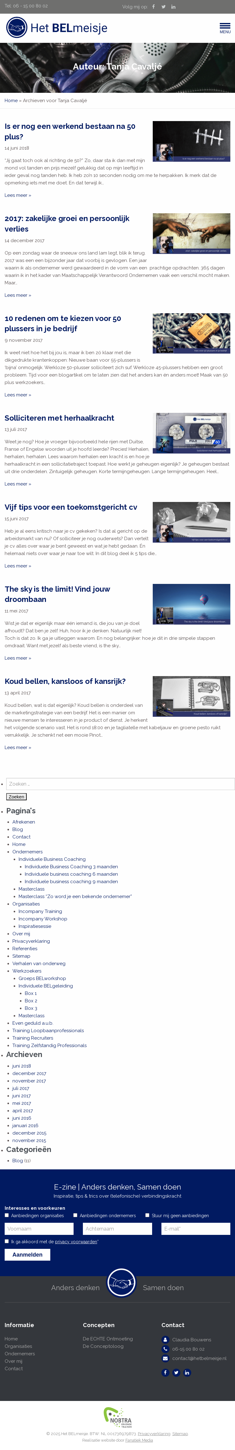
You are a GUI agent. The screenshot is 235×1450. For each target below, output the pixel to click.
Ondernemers (27, 852)
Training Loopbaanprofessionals (48, 1030)
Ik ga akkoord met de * (55, 1241)
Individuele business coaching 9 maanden (71, 881)
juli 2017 (20, 1088)
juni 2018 (21, 1066)
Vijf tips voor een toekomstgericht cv (71, 507)
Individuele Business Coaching (52, 859)
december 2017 (29, 1073)
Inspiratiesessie (35, 926)
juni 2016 (21, 1118)
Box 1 (31, 993)
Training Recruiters (32, 1038)
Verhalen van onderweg (39, 963)
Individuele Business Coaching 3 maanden (71, 867)
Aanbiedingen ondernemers (108, 1215)
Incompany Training (40, 911)
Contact (21, 837)
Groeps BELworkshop (42, 978)
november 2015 (29, 1140)
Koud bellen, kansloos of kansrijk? (65, 681)
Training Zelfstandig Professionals (49, 1045)
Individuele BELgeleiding (46, 986)
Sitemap (21, 956)
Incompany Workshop (43, 919)
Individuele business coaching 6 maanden (71, 874)
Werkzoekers (26, 971)
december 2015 (29, 1133)
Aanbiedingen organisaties (37, 1215)
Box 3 (31, 1008)
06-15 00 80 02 (188, 1349)
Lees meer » (18, 195)
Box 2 (31, 1001)
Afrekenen (23, 822)
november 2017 (29, 1081)
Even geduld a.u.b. (32, 1023)
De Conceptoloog (103, 1346)
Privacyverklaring (31, 941)
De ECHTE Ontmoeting (108, 1339)
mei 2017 (21, 1103)
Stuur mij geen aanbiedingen (180, 1215)
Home (11, 100)
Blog (17, 829)
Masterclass (31, 889)
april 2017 (22, 1110)
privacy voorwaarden (76, 1241)
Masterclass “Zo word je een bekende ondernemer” (75, 896)
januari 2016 (25, 1125)
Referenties (24, 948)
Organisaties (26, 904)
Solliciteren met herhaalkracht (59, 417)
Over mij (21, 934)
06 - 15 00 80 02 (30, 6)
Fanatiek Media (139, 1440)
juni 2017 (21, 1096)
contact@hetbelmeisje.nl (199, 1358)
